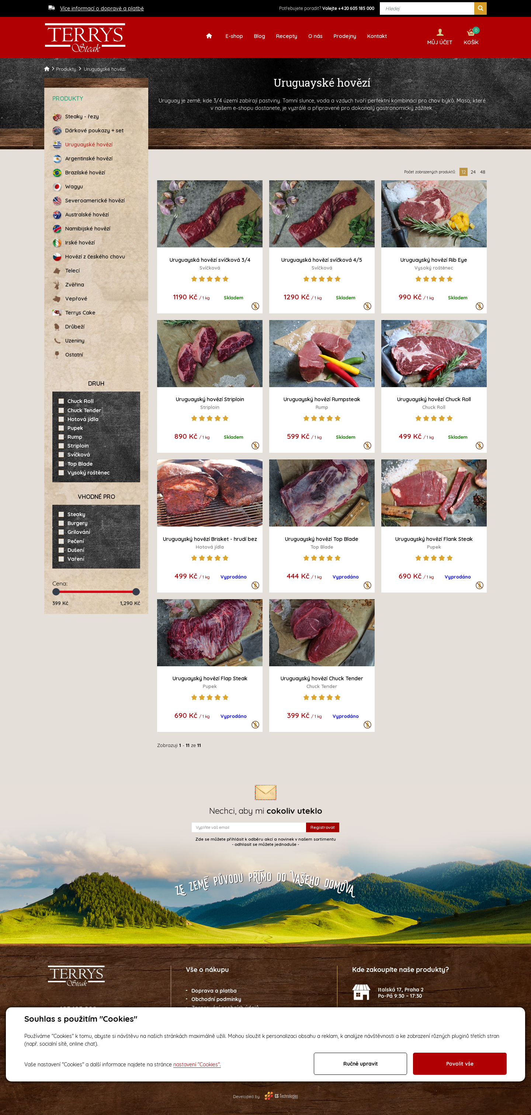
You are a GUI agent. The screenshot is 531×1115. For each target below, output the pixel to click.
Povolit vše (459, 1063)
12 (464, 171)
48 (482, 171)
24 (473, 171)
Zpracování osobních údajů (225, 1006)
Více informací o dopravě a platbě (102, 8)
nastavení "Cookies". (197, 1064)
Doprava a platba (214, 989)
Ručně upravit (360, 1063)
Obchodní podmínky (216, 998)
